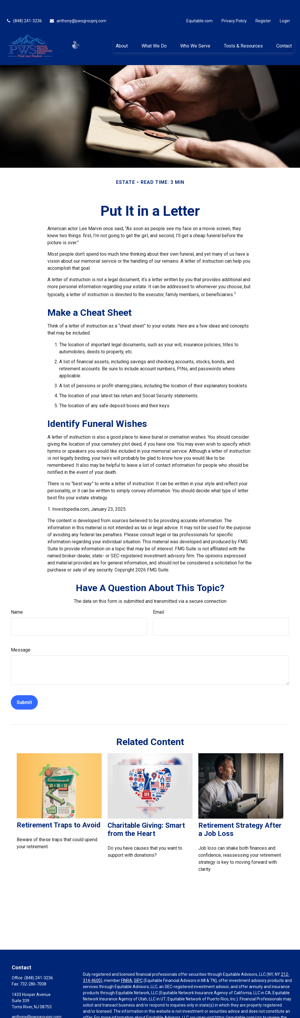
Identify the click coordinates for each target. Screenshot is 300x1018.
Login (285, 6)
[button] (121, 31)
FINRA (126, 965)
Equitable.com (199, 6)
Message (20, 635)
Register (263, 6)
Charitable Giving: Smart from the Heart (146, 814)
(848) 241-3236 (24, 6)
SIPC (138, 965)
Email (158, 597)
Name (17, 597)
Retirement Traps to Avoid (58, 810)
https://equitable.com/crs (238, 1002)
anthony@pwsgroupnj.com (77, 6)
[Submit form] (24, 687)
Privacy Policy (234, 6)
